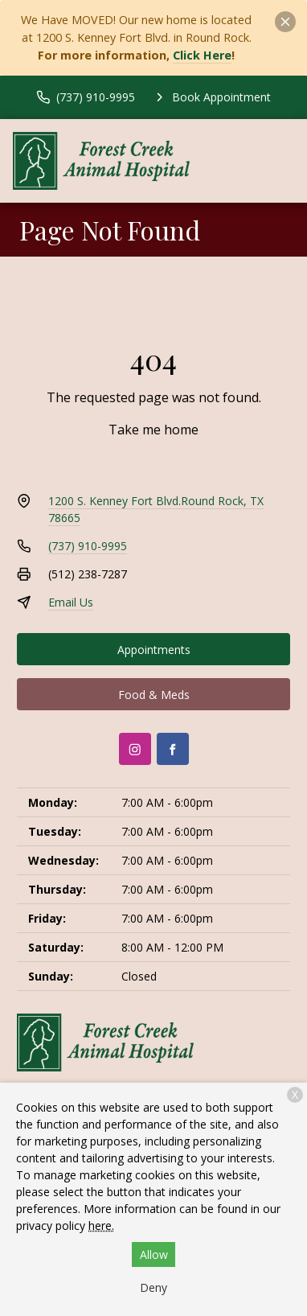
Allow (154, 1254)
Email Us (70, 602)
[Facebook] (173, 749)
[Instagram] (135, 749)
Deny (153, 1287)
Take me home (153, 429)
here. (101, 1225)
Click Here (202, 55)
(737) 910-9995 (87, 545)
